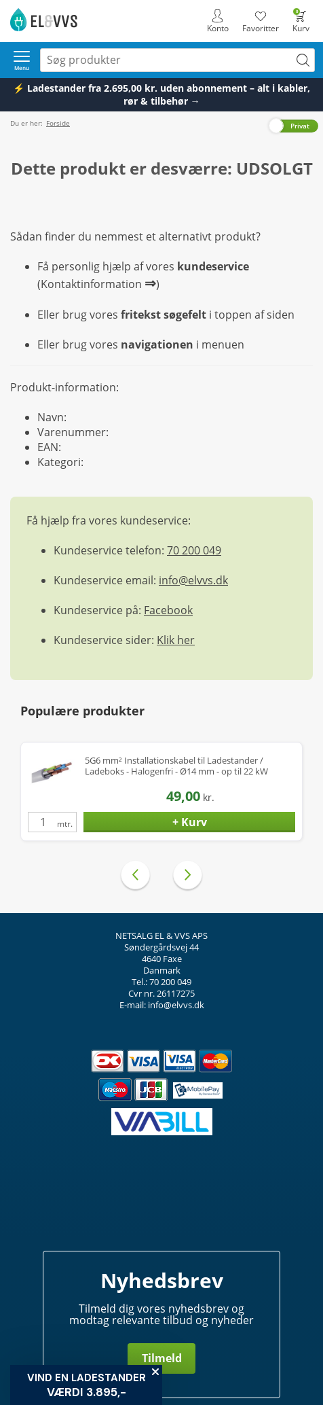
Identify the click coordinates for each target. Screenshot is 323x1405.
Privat (299, 125)
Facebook (168, 610)
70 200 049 (194, 550)
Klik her (176, 640)
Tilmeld (162, 1358)
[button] (86, 1385)
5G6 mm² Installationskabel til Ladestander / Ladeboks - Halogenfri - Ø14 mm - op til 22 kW (176, 766)
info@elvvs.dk (193, 580)
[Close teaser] (155, 1372)
